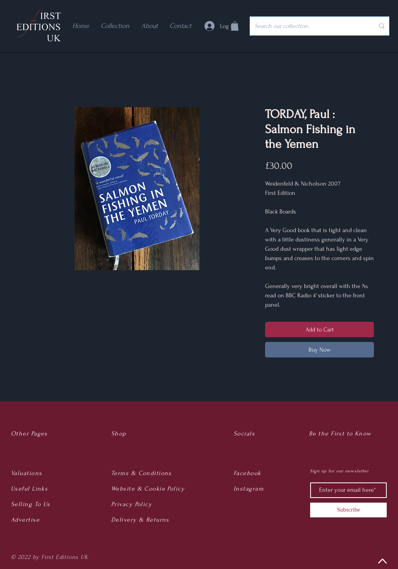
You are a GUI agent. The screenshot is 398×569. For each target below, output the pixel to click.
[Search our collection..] (309, 26)
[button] (235, 26)
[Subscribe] (348, 510)
